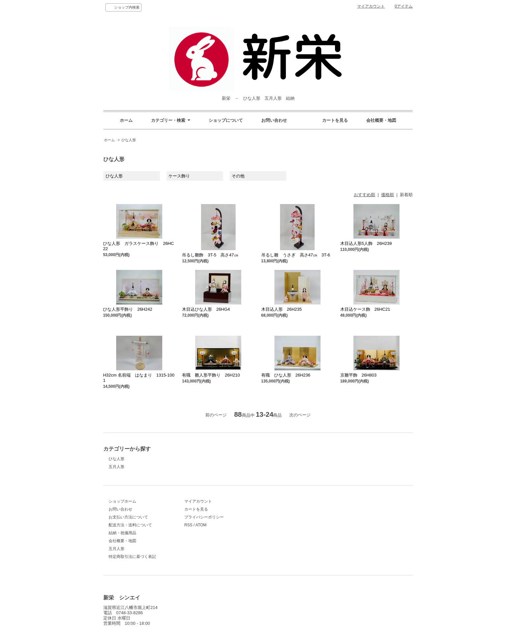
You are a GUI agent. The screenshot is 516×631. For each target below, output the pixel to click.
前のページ (216, 414)
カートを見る (335, 120)
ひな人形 (128, 140)
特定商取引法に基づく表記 (132, 556)
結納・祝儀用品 (122, 533)
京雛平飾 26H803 (358, 375)
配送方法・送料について (130, 525)
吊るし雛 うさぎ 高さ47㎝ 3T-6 (295, 254)
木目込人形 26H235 (281, 309)
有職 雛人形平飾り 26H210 (211, 375)
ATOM (201, 525)
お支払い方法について (128, 517)
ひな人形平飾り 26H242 (127, 309)
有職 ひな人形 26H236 (286, 375)
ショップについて (226, 120)
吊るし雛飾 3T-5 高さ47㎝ (210, 254)
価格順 (387, 194)
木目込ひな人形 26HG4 (206, 309)
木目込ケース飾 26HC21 (365, 309)
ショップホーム (122, 501)
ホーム (126, 120)
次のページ (300, 414)
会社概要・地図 (381, 120)
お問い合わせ (274, 120)
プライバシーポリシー (204, 517)
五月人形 (116, 466)
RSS (188, 525)
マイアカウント (371, 6)
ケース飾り (179, 175)
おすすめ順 (364, 194)
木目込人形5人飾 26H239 (366, 243)
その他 (238, 175)
